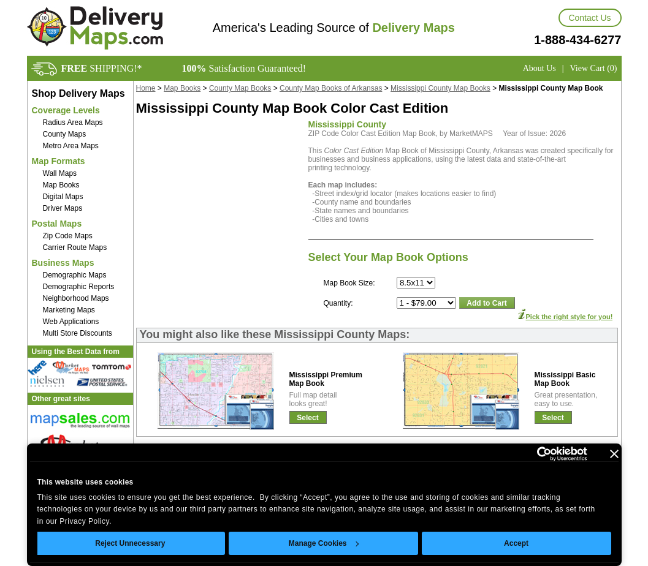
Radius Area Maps (73, 122)
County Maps (64, 134)
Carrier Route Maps (75, 247)
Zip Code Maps (68, 236)
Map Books (61, 185)
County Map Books (240, 88)
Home (146, 88)
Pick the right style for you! (569, 316)
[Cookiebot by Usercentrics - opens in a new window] (533, 454)
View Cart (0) (593, 68)
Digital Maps (63, 196)
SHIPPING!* (101, 68)
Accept (516, 543)
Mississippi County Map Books (440, 88)
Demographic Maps (75, 275)
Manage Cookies (324, 543)
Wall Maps (60, 173)
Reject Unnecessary (130, 543)
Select (307, 417)
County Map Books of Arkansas (331, 88)
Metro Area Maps (71, 146)
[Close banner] (614, 454)
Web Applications (71, 321)
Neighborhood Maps (76, 298)
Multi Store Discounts (77, 333)
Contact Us (589, 18)
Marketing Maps (69, 310)
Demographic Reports (79, 286)
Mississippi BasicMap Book (565, 379)
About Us (539, 68)
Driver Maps (63, 208)
